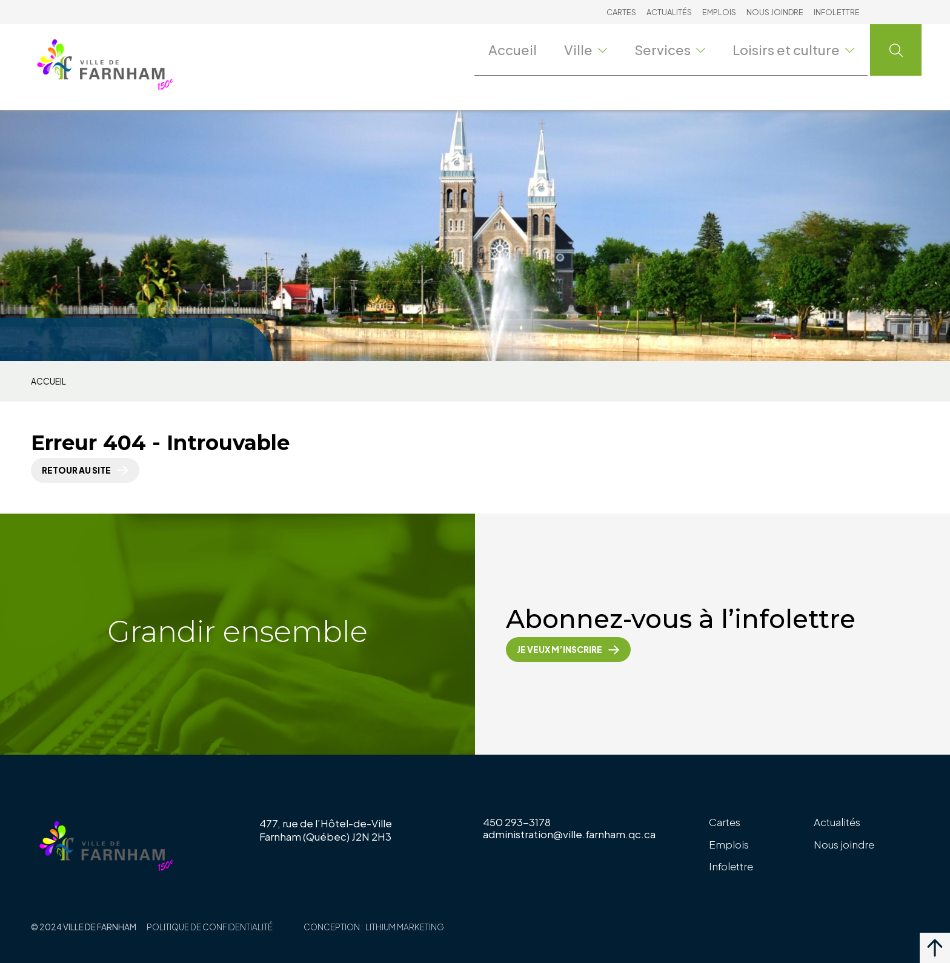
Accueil (532, 49)
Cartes (621, 12)
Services (687, 49)
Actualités (669, 12)
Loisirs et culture (801, 49)
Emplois (719, 12)
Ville (604, 49)
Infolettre (837, 12)
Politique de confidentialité (210, 927)
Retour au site (76, 470)
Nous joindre (774, 12)
